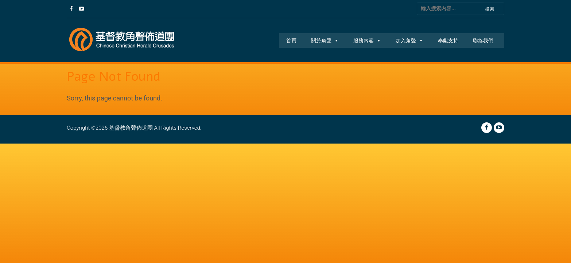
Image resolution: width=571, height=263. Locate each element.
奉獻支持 (448, 40)
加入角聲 (409, 40)
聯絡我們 (483, 40)
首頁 (291, 40)
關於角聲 (325, 40)
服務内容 (367, 40)
